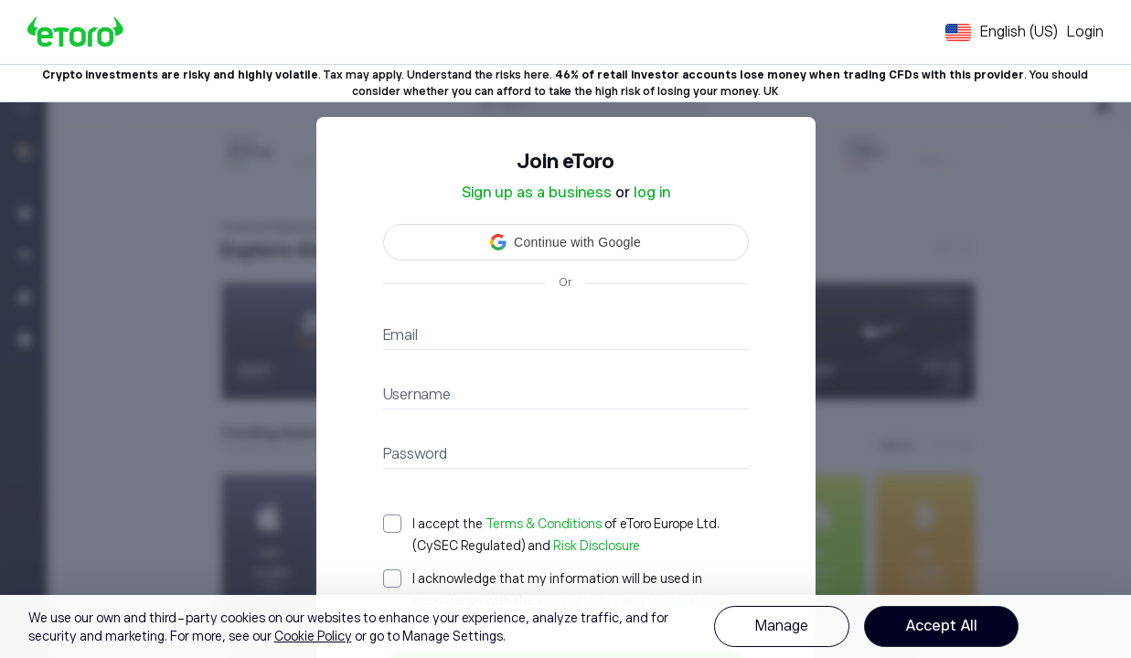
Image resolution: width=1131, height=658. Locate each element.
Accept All (941, 626)
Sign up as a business (537, 193)
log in (652, 193)
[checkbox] (566, 535)
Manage (781, 626)
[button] (566, 242)
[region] (565, 626)
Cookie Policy (313, 636)
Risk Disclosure (596, 545)
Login (1085, 32)
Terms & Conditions (543, 523)
